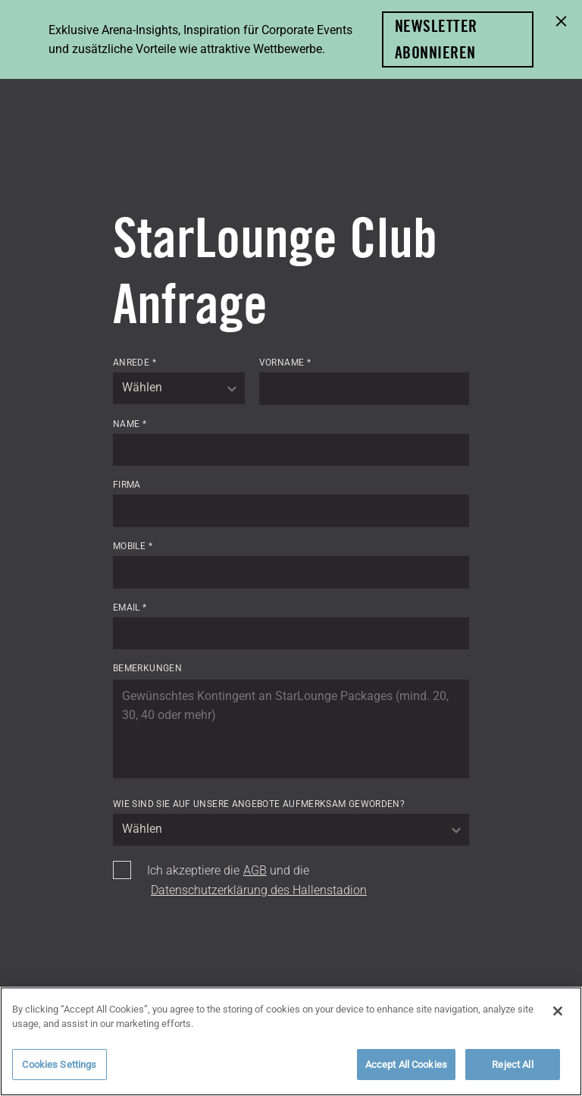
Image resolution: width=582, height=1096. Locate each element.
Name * (129, 424)
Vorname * (285, 362)
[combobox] (179, 388)
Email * (130, 607)
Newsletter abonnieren (436, 39)
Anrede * (134, 362)
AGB (255, 870)
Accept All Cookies (406, 1073)
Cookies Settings (59, 1073)
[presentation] (228, 948)
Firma (127, 484)
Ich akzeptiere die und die (257, 880)
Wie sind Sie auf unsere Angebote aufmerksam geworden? (259, 804)
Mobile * (132, 546)
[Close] (557, 1019)
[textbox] (179, 388)
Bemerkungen (147, 668)
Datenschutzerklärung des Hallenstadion (259, 890)
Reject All (512, 1073)
